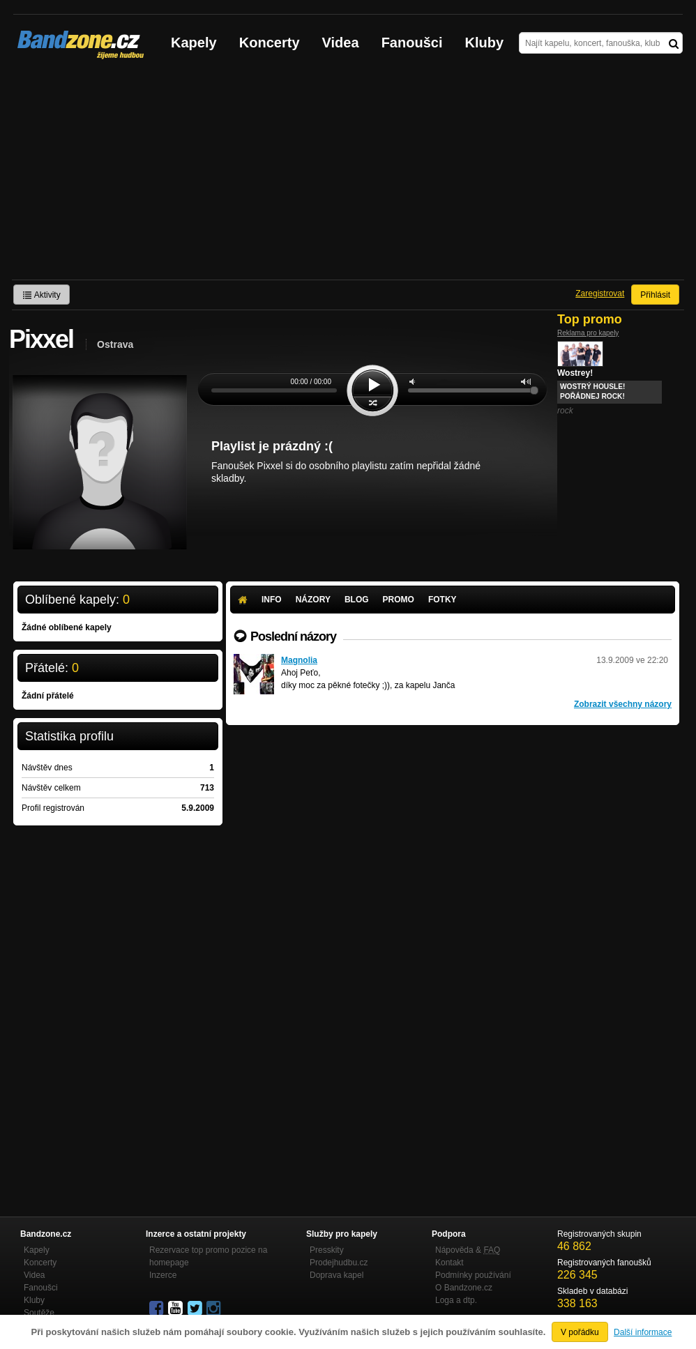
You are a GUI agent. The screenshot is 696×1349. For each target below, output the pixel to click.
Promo (398, 599)
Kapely (194, 42)
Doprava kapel (336, 1275)
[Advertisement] (348, 175)
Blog (357, 599)
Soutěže (39, 1313)
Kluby (484, 42)
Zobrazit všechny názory (623, 704)
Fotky (442, 599)
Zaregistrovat (599, 293)
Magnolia (299, 660)
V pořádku (580, 1332)
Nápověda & (467, 1250)
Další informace (643, 1332)
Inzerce (162, 1275)
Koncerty (269, 42)
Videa (340, 42)
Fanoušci (412, 42)
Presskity (327, 1250)
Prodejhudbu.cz (339, 1262)
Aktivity (41, 295)
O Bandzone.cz (463, 1288)
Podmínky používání (473, 1275)
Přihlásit (655, 295)
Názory (313, 599)
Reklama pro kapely (588, 333)
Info (272, 599)
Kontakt (449, 1262)
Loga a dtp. (456, 1300)
